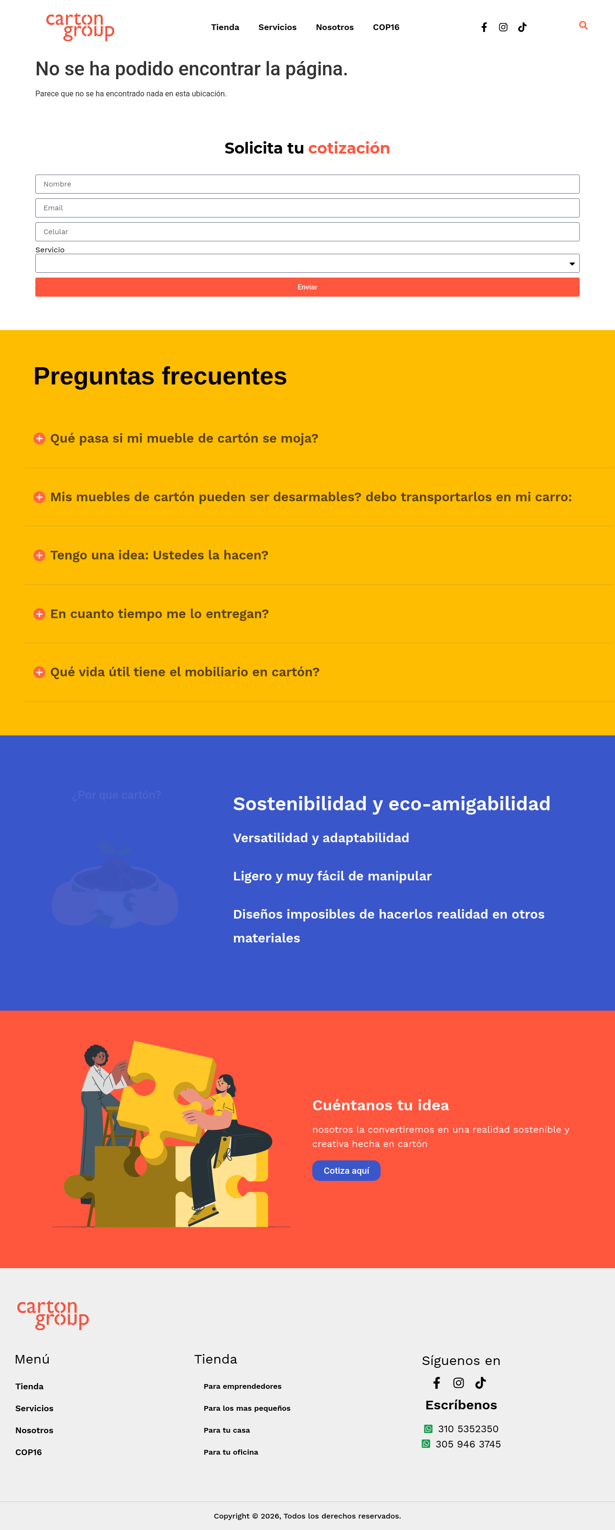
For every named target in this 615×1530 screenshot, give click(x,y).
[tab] (424, 804)
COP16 (386, 27)
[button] (319, 438)
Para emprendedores (242, 1386)
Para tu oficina (230, 1452)
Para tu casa (226, 1430)
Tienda (225, 27)
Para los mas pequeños (246, 1408)
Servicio (49, 250)
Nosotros (335, 27)
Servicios (277, 27)
